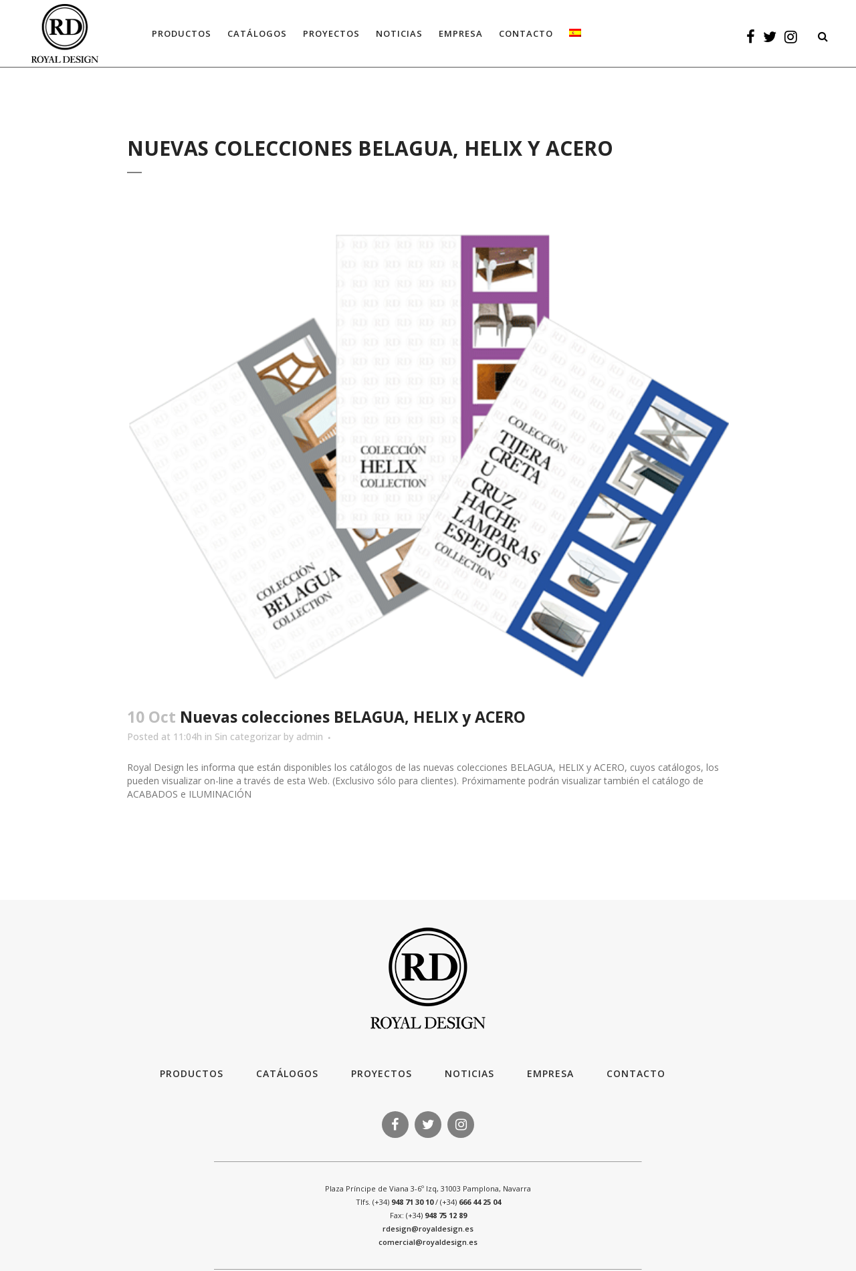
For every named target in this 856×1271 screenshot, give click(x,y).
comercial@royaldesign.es (428, 1242)
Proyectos (381, 1073)
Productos (191, 1073)
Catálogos (287, 1073)
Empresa (550, 1073)
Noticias (469, 1073)
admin (309, 736)
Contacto (636, 1073)
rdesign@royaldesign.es (428, 1229)
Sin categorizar (248, 736)
